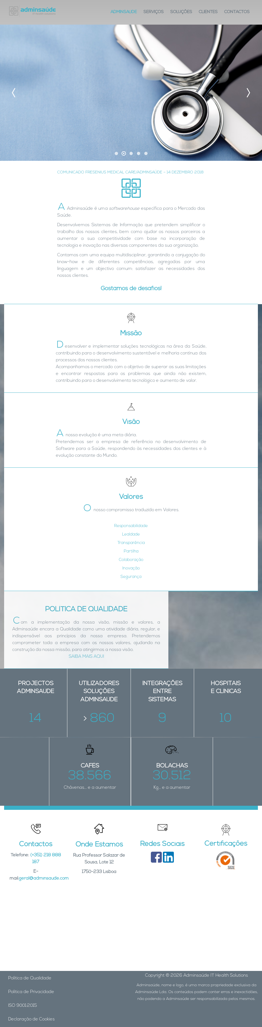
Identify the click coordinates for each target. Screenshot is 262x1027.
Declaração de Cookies (31, 1019)
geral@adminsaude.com (44, 878)
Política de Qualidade (29, 978)
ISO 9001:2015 (22, 1005)
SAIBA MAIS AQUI (86, 656)
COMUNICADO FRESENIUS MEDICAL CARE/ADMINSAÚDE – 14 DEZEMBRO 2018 (130, 172)
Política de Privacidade (31, 992)
